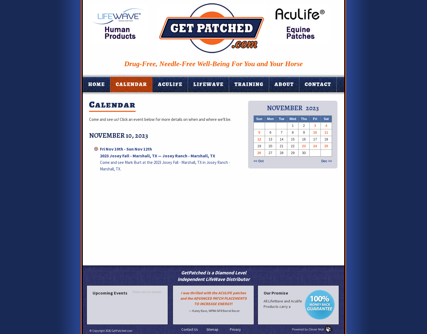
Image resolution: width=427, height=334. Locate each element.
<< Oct (259, 161)
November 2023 (293, 108)
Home (96, 84)
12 (259, 139)
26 (259, 153)
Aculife (170, 84)
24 (315, 146)
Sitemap (212, 329)
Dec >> (326, 161)
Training (249, 84)
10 (315, 132)
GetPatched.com (121, 331)
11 (326, 132)
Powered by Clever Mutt (308, 329)
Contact (318, 84)
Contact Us (189, 329)
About (284, 84)
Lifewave (208, 84)
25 (326, 146)
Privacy (235, 329)
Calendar (131, 84)
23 (304, 146)
